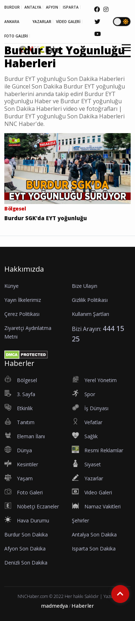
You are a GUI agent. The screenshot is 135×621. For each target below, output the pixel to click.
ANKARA (11, 21)
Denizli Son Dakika (25, 562)
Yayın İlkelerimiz (22, 299)
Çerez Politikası (21, 313)
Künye (11, 285)
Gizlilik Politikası (90, 299)
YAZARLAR (41, 21)
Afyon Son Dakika (25, 548)
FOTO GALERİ (16, 36)
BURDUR (12, 7)
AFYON (52, 7)
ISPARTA (71, 7)
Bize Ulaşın (84, 285)
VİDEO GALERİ (68, 21)
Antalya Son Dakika (94, 534)
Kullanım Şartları (90, 313)
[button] (123, 52)
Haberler (82, 605)
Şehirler (80, 520)
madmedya (54, 605)
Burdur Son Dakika (26, 534)
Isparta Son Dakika (94, 548)
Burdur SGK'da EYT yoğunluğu (45, 218)
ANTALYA (32, 7)
